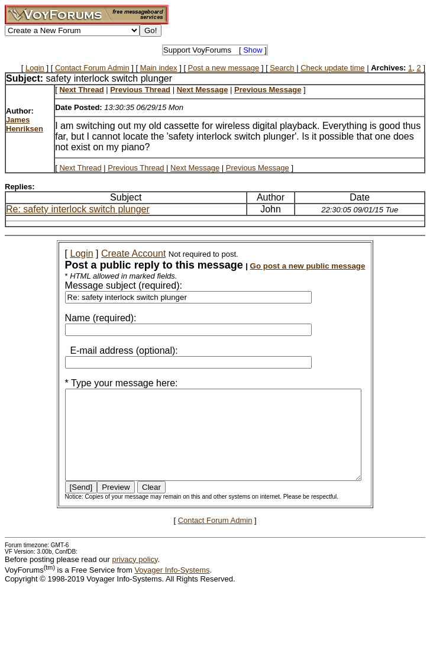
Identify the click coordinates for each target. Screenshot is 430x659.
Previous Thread (136, 167)
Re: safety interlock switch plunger (78, 209)
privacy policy (134, 577)
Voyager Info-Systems (171, 587)
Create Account (117, 253)
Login (34, 67)
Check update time (332, 67)
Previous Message (257, 167)
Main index (158, 67)
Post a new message (224, 67)
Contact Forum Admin (92, 67)
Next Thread (80, 167)
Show (253, 50)
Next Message (194, 167)
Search (282, 67)
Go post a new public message (292, 265)
